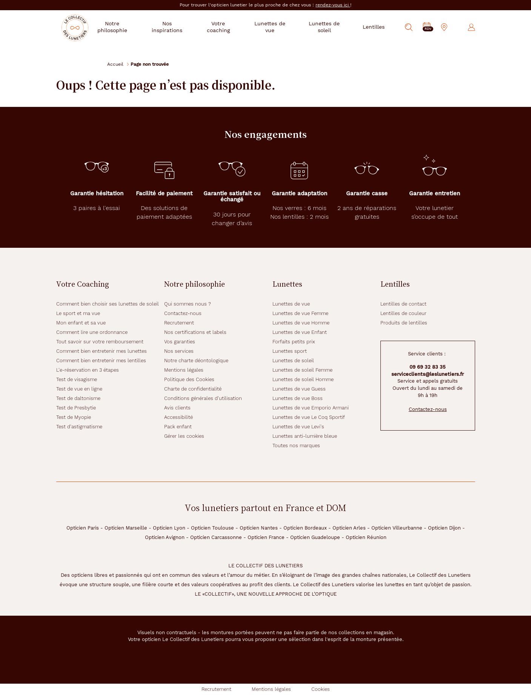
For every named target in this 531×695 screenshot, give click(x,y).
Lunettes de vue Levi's (298, 426)
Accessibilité (178, 417)
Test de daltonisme (78, 398)
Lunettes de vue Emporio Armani (310, 408)
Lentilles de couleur (403, 313)
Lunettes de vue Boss (297, 398)
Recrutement (179, 323)
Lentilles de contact (403, 304)
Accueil (115, 64)
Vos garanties (179, 341)
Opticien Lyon (169, 528)
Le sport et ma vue (78, 313)
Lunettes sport (289, 351)
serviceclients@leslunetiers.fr (427, 374)
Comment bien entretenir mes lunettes (101, 351)
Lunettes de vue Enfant (299, 332)
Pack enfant (178, 426)
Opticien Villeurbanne (396, 528)
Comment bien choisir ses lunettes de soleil (107, 304)
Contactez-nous (183, 313)
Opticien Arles (349, 528)
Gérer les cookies (184, 436)
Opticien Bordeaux (305, 528)
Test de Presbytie (76, 408)
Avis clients (177, 408)
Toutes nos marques (296, 445)
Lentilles (374, 27)
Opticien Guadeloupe (315, 537)
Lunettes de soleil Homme (303, 379)
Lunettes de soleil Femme (302, 370)
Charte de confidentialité (193, 389)
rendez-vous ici (333, 5)
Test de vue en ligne (79, 389)
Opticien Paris (82, 528)
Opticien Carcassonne (216, 537)
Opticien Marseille (126, 528)
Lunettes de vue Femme (300, 313)
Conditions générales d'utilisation (203, 398)
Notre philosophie (128, 26)
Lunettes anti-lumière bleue (304, 436)
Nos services (179, 351)
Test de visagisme (76, 379)
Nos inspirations (180, 26)
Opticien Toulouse (212, 528)
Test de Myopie (73, 417)
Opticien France (266, 537)
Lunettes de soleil (326, 26)
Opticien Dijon (444, 528)
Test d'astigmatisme (79, 426)
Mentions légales (183, 370)
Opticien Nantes (259, 528)
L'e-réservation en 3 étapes (87, 370)
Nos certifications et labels (195, 332)
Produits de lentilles (403, 323)
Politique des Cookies (189, 379)
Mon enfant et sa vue (81, 323)
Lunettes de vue (276, 26)
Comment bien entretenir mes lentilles (101, 360)
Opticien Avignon (165, 537)
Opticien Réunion (366, 537)
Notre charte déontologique (196, 360)
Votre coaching (228, 26)
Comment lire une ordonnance (92, 332)
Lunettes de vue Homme (300, 323)
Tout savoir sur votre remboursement (99, 341)
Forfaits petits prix (293, 341)
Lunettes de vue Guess (299, 389)
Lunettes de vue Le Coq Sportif (308, 417)
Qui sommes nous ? (187, 304)
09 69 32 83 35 (427, 367)
